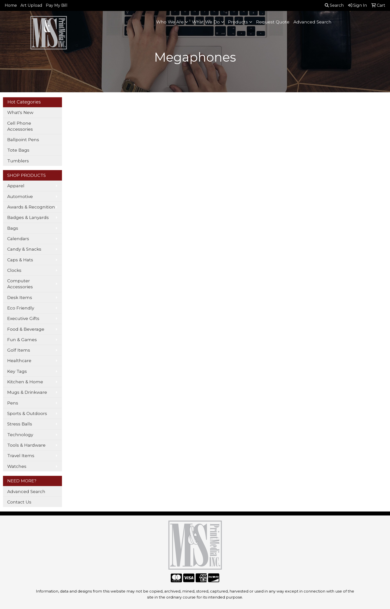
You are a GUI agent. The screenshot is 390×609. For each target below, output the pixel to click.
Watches (16, 466)
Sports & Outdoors (27, 413)
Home (11, 5)
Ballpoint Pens (23, 139)
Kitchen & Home (25, 381)
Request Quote (272, 21)
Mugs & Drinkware (27, 392)
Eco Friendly (20, 307)
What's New (20, 112)
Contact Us (19, 502)
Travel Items (20, 455)
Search (334, 5)
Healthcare (19, 360)
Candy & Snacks (24, 249)
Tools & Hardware (26, 445)
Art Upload (31, 5)
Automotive (20, 196)
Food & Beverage (25, 329)
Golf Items (18, 350)
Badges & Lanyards (28, 217)
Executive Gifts (23, 318)
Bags (12, 228)
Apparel (15, 185)
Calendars (18, 238)
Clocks (14, 270)
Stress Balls (19, 423)
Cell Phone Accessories (20, 126)
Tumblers (18, 160)
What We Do (206, 21)
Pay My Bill (56, 5)
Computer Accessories (20, 283)
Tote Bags (18, 150)
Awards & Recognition (31, 206)
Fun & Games (22, 339)
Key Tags (17, 371)
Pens (12, 403)
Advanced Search (312, 21)
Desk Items (19, 297)
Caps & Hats (20, 259)
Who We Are (170, 21)
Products (238, 21)
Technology (20, 434)
